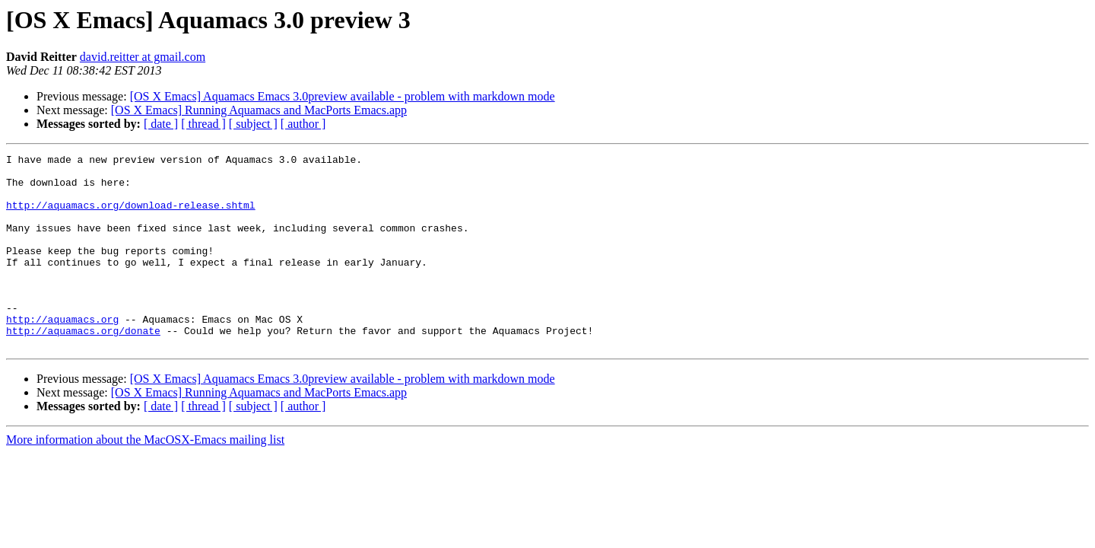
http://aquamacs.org (62, 353)
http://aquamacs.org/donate (83, 367)
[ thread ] (203, 123)
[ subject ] (253, 123)
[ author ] (303, 123)
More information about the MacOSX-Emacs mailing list (145, 478)
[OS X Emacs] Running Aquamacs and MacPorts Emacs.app (259, 110)
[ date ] (161, 123)
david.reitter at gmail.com (142, 56)
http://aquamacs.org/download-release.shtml (131, 216)
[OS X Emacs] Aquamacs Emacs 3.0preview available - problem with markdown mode (342, 96)
